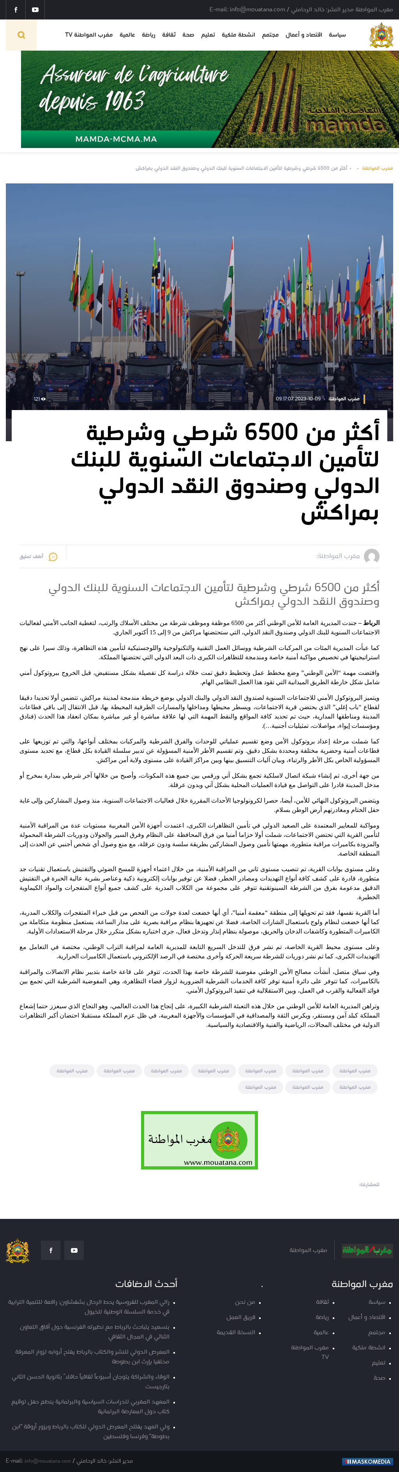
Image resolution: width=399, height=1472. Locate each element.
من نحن (245, 1302)
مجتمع (270, 35)
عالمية (127, 35)
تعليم (208, 35)
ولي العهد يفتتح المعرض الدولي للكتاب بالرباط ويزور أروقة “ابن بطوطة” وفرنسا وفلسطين (90, 1432)
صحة (188, 35)
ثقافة (169, 35)
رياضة (148, 35)
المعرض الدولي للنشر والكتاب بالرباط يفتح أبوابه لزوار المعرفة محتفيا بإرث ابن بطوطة (92, 1357)
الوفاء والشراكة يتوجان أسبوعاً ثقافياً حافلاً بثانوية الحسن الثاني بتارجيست (90, 1382)
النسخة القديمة (236, 1333)
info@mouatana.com (48, 1461)
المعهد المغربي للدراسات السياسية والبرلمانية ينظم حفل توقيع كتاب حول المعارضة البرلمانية (90, 1407)
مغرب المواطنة (377, 168)
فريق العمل (240, 1317)
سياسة (337, 35)
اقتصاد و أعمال (304, 35)
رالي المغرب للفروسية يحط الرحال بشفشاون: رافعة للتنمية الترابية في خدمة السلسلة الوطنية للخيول (88, 1307)
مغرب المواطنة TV (89, 35)
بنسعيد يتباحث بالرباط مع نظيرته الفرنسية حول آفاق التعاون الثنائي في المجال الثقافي (94, 1332)
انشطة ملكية (238, 35)
